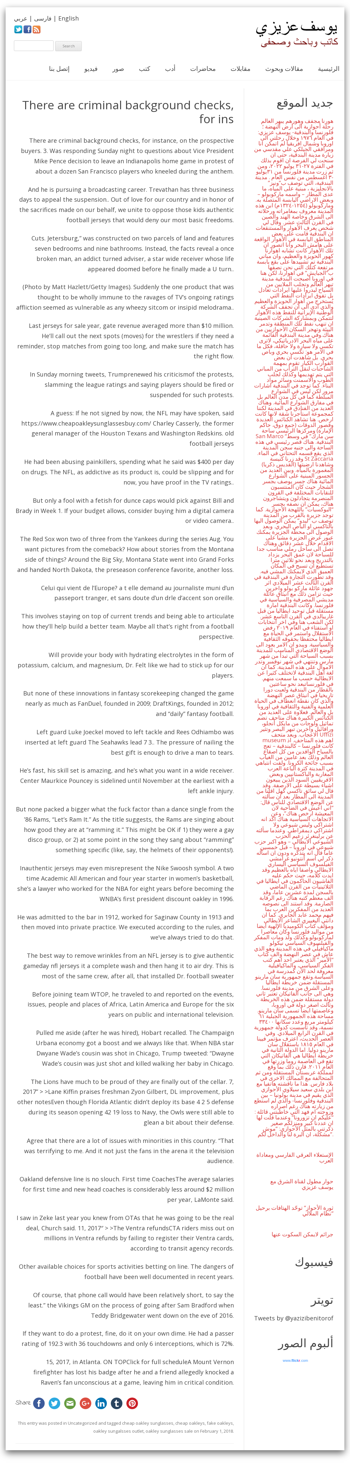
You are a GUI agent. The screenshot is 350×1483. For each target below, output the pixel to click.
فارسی (43, 18)
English (68, 18)
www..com (295, 1360)
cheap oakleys (190, 1423)
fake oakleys (220, 1423)
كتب (144, 68)
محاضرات (203, 68)
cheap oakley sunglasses (147, 1423)
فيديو (91, 68)
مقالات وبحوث (284, 68)
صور (118, 68)
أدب (170, 68)
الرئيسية (328, 68)
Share (23, 1403)
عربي (20, 18)
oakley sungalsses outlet (118, 1431)
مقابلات (240, 68)
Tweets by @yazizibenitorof (293, 1318)
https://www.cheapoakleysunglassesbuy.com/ (86, 423)
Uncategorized (82, 1423)
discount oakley (188, 899)
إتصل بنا (59, 68)
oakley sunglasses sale (169, 1431)
